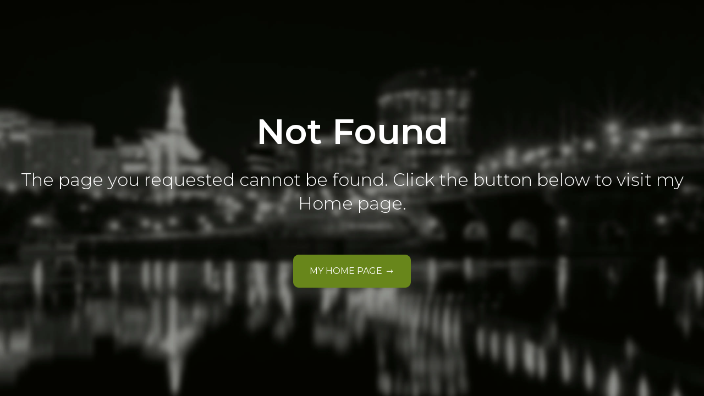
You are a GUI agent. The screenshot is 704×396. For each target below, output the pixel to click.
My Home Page (346, 271)
